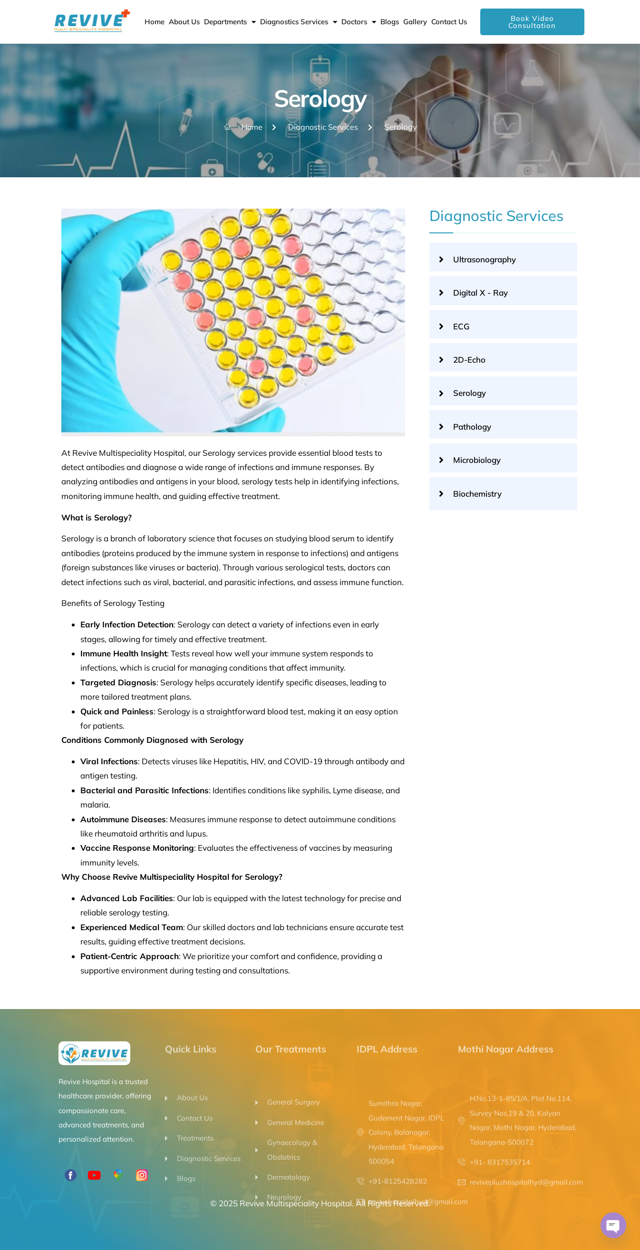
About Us (184, 21)
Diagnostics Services (298, 22)
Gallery (415, 21)
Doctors (358, 22)
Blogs (389, 21)
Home (155, 21)
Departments (230, 22)
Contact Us (449, 21)
